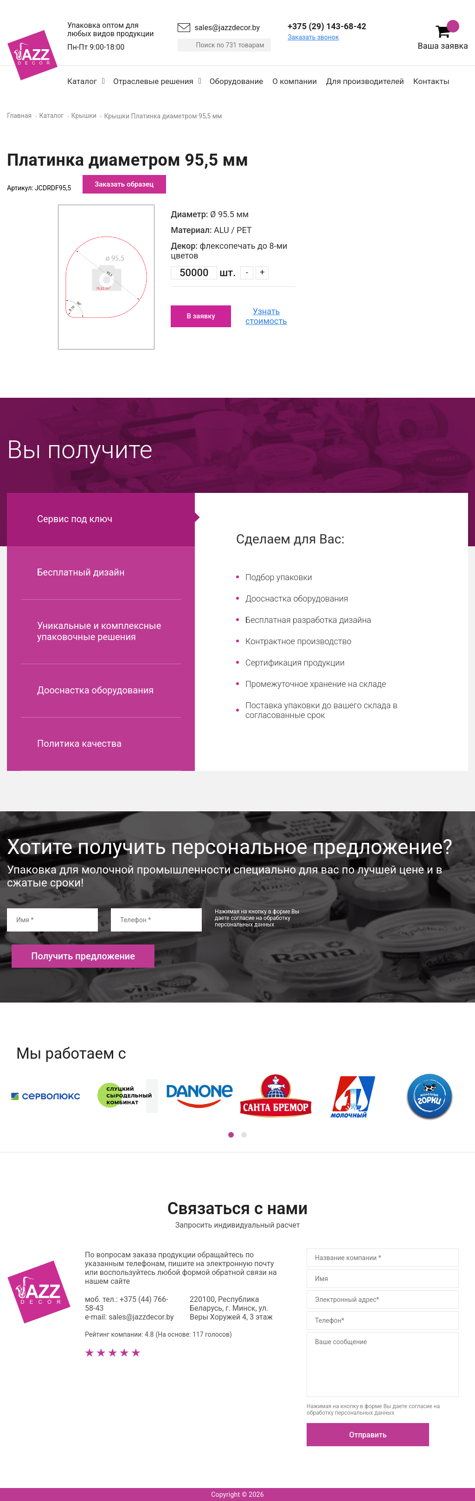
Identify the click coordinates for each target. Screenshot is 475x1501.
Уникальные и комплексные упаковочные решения (99, 631)
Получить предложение (83, 956)
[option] (106, 277)
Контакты (431, 81)
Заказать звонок (313, 37)
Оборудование (236, 81)
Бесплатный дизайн (80, 572)
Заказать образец (124, 184)
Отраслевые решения (153, 81)
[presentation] (391, 926)
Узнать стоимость (266, 316)
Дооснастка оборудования (95, 690)
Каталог (82, 81)
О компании (294, 81)
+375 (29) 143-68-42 (327, 26)
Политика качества (79, 743)
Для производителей (365, 81)
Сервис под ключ (74, 518)
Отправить (368, 1434)
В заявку (200, 316)
